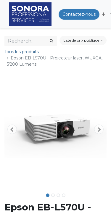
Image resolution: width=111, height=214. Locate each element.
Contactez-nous (79, 14)
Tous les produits (21, 51)
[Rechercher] (51, 41)
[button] (103, 14)
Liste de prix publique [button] (81, 40)
